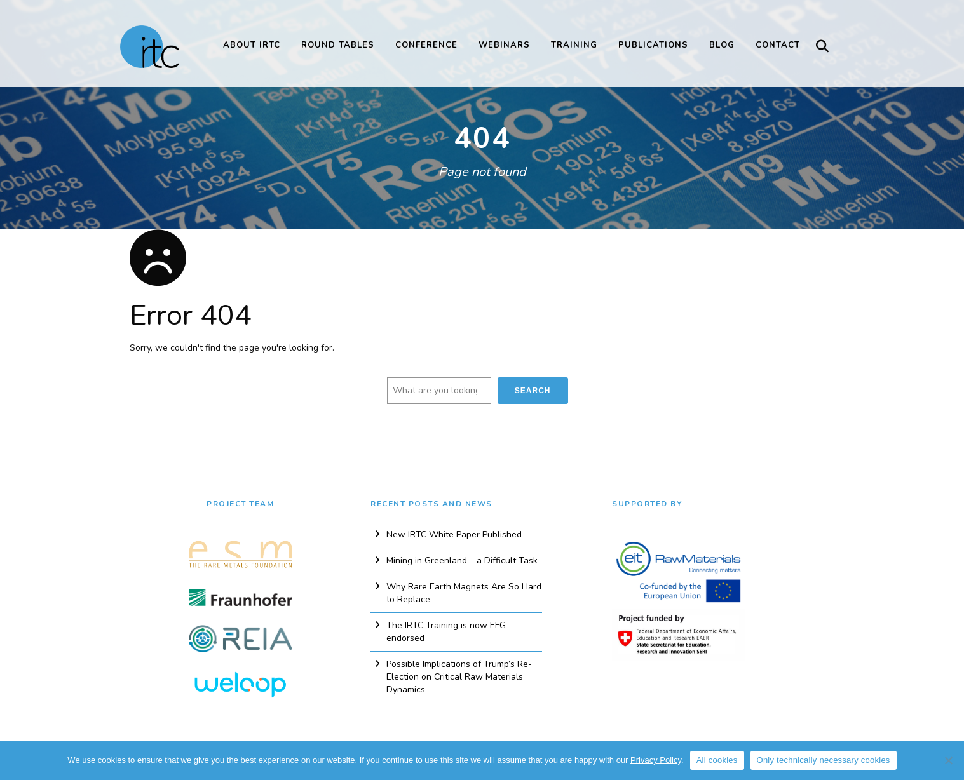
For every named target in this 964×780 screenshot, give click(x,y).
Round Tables (337, 45)
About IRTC (251, 45)
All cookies (717, 760)
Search (533, 390)
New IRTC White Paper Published (454, 534)
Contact (778, 45)
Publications (653, 45)
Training (574, 45)
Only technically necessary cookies (823, 760)
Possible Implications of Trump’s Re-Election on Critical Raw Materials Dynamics (459, 677)
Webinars (504, 45)
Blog (722, 45)
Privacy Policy (655, 760)
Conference (426, 45)
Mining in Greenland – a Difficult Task (462, 561)
